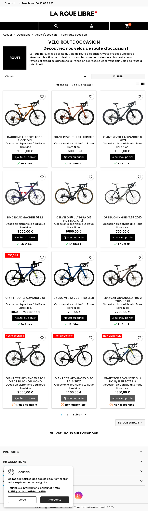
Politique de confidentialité (27, 491)
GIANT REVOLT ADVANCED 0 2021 (122, 138)
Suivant (80, 414)
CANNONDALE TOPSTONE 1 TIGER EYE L (25, 138)
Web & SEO (107, 507)
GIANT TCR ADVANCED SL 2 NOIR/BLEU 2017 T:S (122, 379)
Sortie (22, 500)
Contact (10, 3)
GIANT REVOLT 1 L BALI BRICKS (74, 137)
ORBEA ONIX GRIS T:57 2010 (122, 217)
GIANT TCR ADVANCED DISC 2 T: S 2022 (73, 379)
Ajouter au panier (25, 157)
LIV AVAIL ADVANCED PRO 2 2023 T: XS (123, 299)
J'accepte (54, 500)
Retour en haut (130, 422)
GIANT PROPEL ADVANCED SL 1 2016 (25, 299)
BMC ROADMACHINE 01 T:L (25, 217)
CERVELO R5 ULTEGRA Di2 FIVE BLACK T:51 (73, 219)
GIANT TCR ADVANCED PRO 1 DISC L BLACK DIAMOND (25, 379)
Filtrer (118, 76)
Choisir (46, 76)
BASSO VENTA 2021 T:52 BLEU (74, 298)
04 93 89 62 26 (44, 3)
